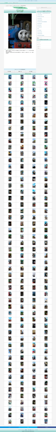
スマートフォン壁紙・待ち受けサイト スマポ (28, 429)
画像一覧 (20, 71)
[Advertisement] (20, 61)
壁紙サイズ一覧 (15, 2)
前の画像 (9, 71)
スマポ (6, 2)
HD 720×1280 (39, 30)
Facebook (47, 427)
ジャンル (10, 2)
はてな (9, 427)
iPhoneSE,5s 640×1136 (40, 16)
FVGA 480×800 (39, 18)
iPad (38, 28)
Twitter (28, 427)
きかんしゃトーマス (20, 9)
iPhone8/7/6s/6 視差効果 (40, 35)
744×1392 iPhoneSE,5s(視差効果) (42, 21)
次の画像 (30, 71)
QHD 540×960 (39, 25)
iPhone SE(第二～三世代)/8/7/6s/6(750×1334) (43, 13)
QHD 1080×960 (39, 23)
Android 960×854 (39, 33)
